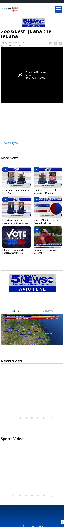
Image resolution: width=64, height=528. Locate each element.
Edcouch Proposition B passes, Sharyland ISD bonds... (12, 253)
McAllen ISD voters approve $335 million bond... (46, 221)
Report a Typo (9, 143)
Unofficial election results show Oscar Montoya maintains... (45, 193)
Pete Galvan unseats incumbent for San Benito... (15, 221)
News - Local (21, 42)
